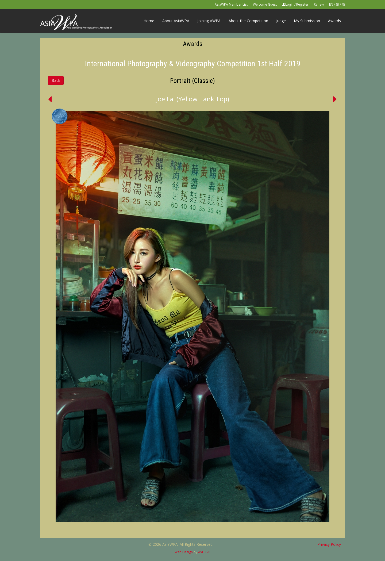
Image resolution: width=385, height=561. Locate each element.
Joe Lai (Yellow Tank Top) (192, 98)
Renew (319, 4)
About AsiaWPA (175, 20)
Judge (281, 20)
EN (331, 4)
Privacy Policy (329, 544)
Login (289, 4)
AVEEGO (204, 552)
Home (149, 20)
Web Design (184, 552)
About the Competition (248, 20)
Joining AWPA (209, 20)
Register (302, 4)
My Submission (307, 20)
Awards (334, 20)
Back (56, 80)
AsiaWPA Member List (231, 4)
